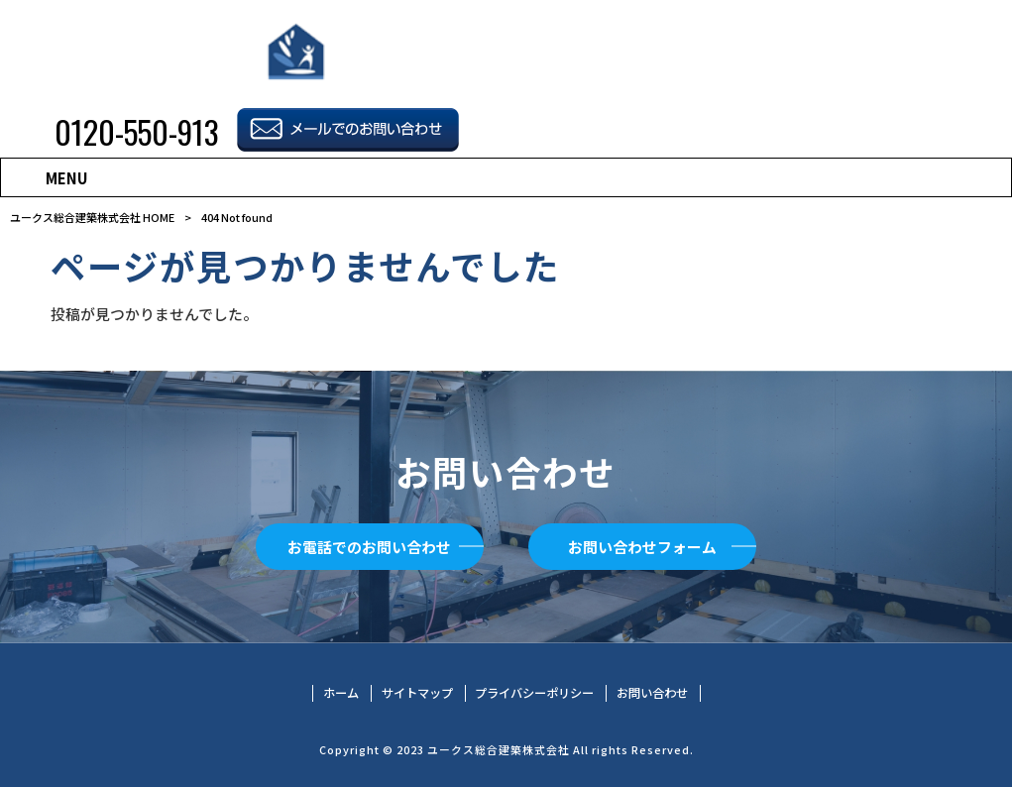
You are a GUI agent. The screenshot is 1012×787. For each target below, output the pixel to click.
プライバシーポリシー (534, 693)
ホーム (341, 693)
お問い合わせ (652, 693)
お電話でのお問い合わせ (369, 546)
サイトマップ (417, 693)
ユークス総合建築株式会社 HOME (92, 217)
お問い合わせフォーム (642, 546)
